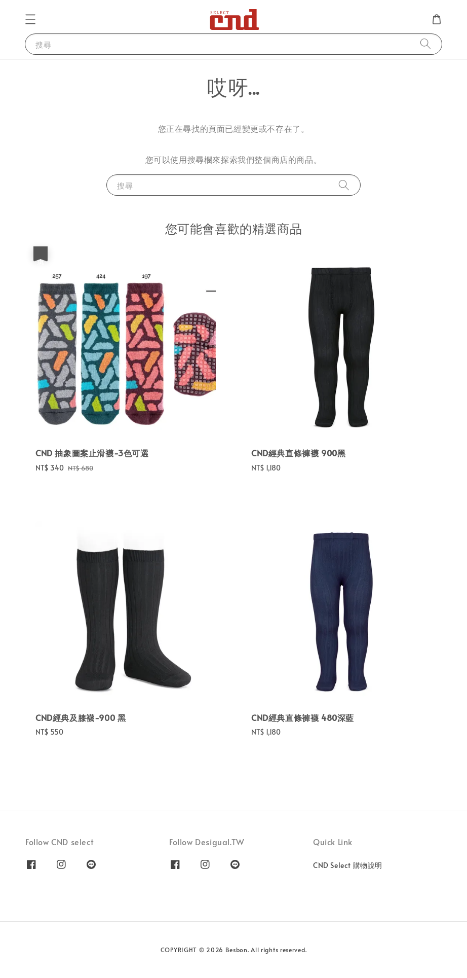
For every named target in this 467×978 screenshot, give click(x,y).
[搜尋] (425, 44)
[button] (30, 19)
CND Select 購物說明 (347, 865)
